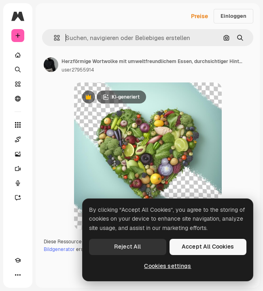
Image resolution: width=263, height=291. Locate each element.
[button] (53, 38)
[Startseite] (17, 54)
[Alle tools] (17, 124)
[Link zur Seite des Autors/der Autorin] (51, 64)
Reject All (127, 246)
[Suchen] (17, 69)
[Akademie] (17, 260)
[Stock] (17, 84)
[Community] (17, 98)
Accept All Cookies (208, 246)
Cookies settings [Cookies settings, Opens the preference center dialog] (167, 266)
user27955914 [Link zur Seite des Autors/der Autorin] (78, 70)
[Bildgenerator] (17, 154)
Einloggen (233, 16)
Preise (199, 16)
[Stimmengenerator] (17, 183)
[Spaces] (17, 139)
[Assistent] (17, 197)
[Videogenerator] (17, 168)
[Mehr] (17, 274)
